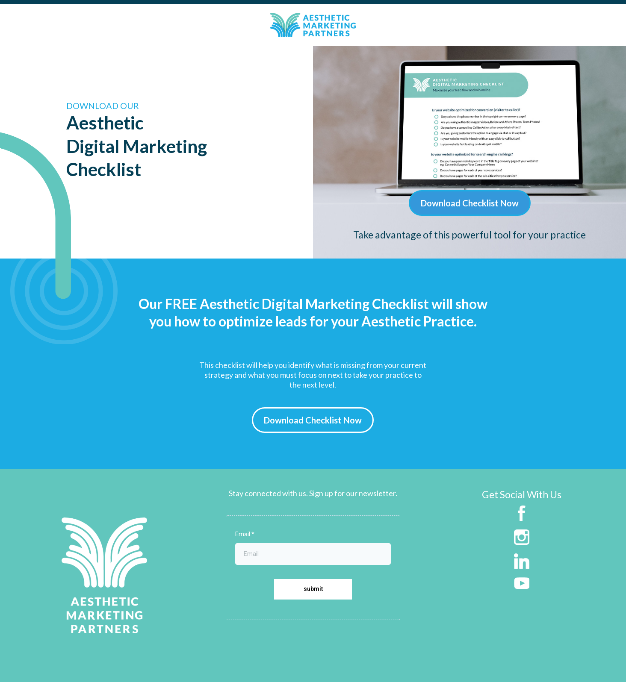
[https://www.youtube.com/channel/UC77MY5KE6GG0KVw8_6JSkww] (521, 582)
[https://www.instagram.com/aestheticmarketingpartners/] (521, 536)
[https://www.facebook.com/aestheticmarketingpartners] (521, 512)
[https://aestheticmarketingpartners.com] (104, 574)
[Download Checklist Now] (470, 203)
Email (244, 534)
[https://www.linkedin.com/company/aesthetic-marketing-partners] (521, 560)
